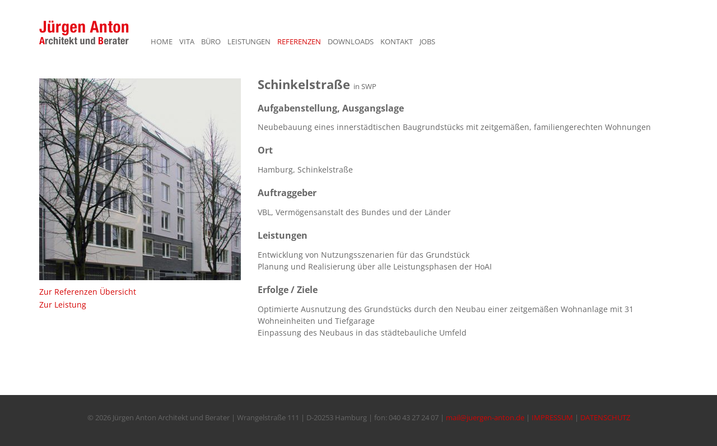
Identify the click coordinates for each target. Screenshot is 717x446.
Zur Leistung (62, 304)
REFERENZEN (299, 41)
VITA (186, 41)
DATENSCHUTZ (605, 417)
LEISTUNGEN (249, 41)
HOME (162, 41)
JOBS (427, 41)
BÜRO (211, 41)
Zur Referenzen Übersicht (87, 291)
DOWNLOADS (351, 41)
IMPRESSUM (552, 417)
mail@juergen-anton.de (485, 417)
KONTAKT (396, 41)
